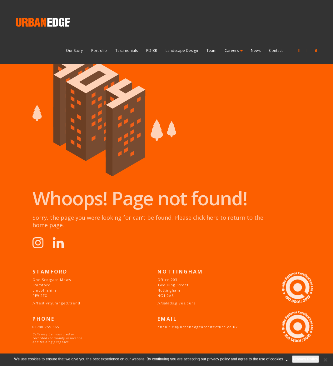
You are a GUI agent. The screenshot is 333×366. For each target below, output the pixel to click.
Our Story (74, 50)
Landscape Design (182, 50)
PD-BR (151, 50)
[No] (325, 360)
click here (206, 217)
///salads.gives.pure (176, 303)
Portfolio (99, 50)
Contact (276, 50)
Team (211, 50)
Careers (234, 50)
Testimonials (126, 50)
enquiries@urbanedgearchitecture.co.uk (197, 326)
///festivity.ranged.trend (56, 303)
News (256, 50)
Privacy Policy (305, 359)
